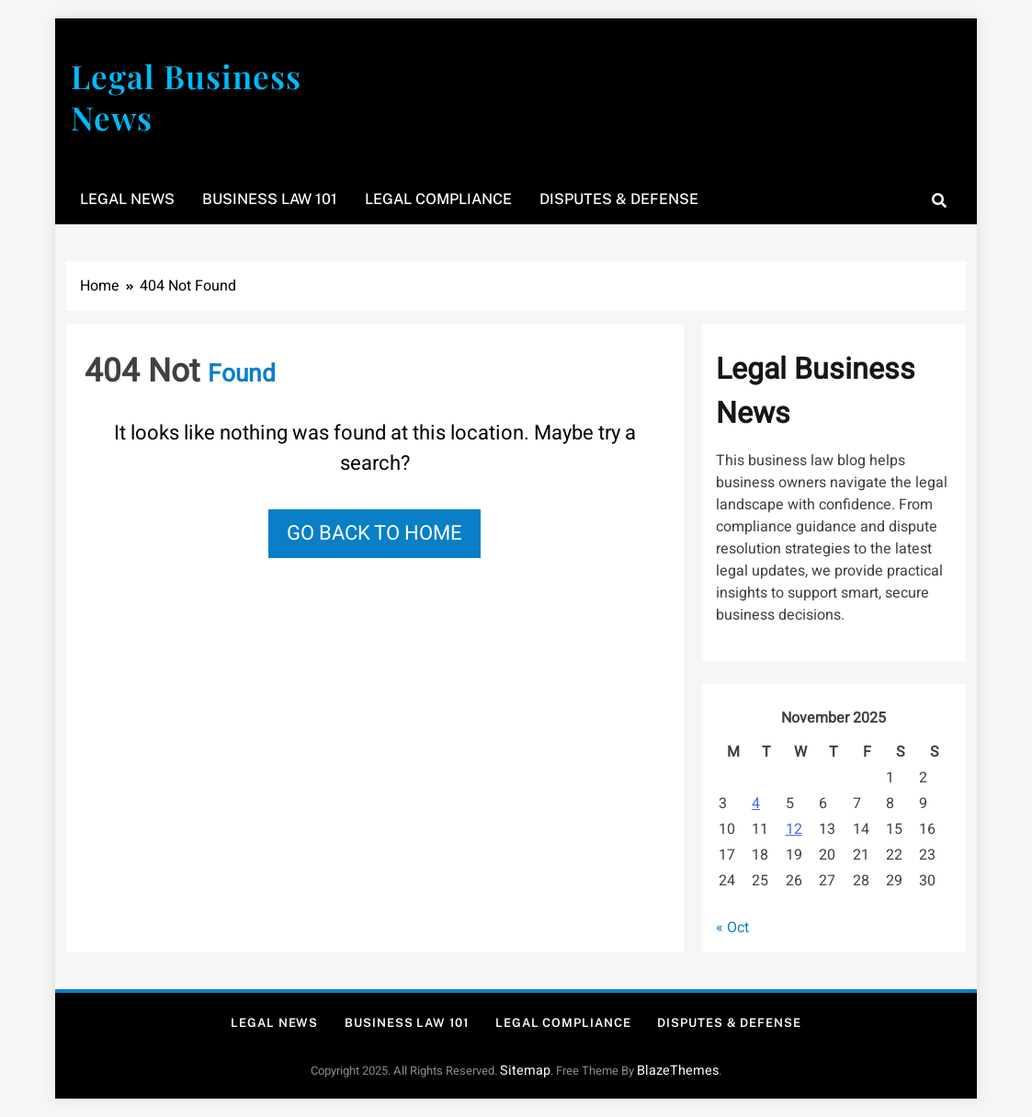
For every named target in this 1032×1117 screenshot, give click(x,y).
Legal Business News (186, 96)
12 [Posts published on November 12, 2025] (794, 829)
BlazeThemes (678, 1070)
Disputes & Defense (618, 199)
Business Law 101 (269, 199)
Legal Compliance (438, 199)
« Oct (732, 928)
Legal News (127, 199)
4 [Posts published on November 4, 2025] (756, 803)
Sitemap (525, 1070)
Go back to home (374, 533)
